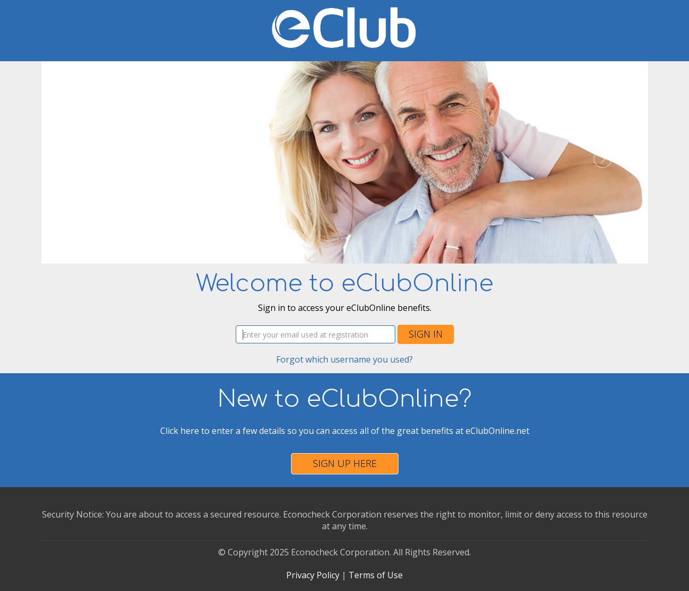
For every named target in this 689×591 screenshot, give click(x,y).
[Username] (315, 334)
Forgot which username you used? (344, 359)
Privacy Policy (312, 575)
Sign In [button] (426, 333)
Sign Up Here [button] (345, 463)
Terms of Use (375, 575)
